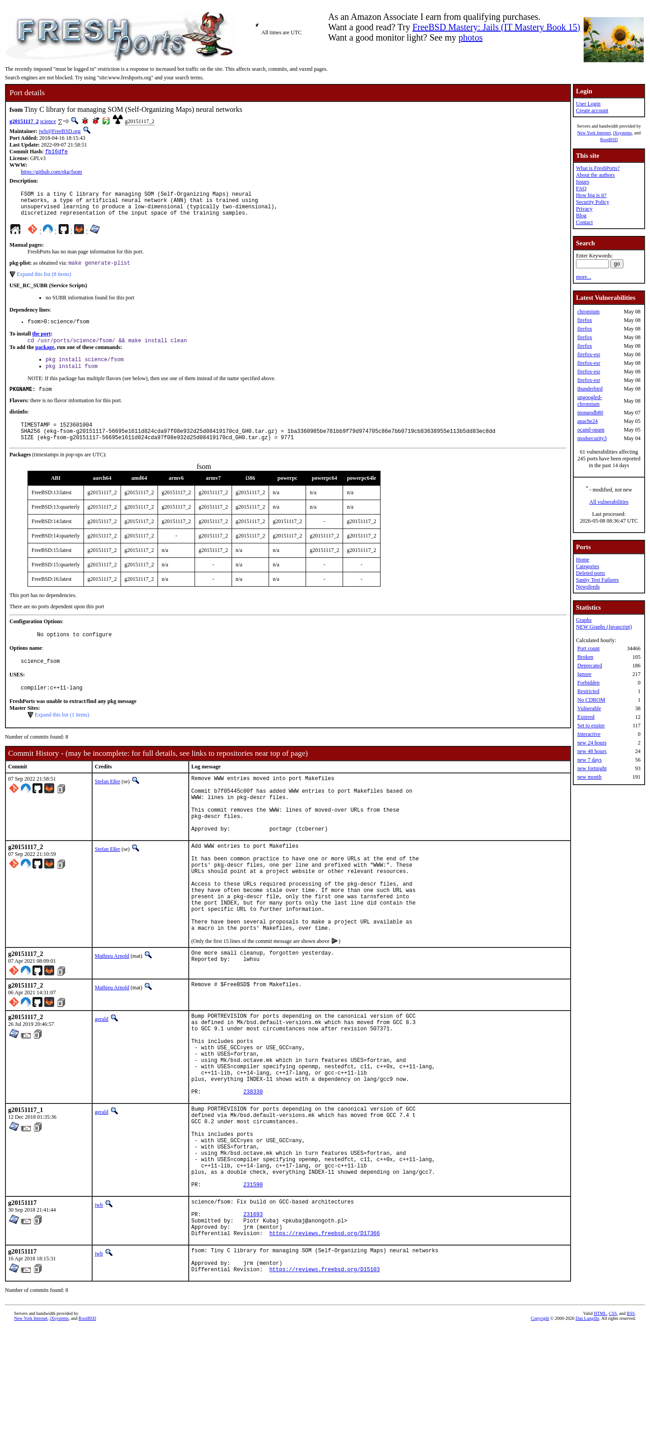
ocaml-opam (590, 430)
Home (582, 559)
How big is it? (591, 195)
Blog (581, 215)
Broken (585, 657)
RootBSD (609, 139)
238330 (253, 1161)
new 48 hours (592, 751)
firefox (584, 320)
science (48, 121)
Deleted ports (590, 573)
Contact (584, 222)
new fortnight (592, 768)
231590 (253, 1271)
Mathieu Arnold (112, 1008)
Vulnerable (589, 708)
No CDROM (591, 700)
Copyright (540, 1418)
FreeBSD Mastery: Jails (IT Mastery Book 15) (496, 27)
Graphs (584, 620)
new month (589, 777)
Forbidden (588, 683)
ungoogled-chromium (589, 400)
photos (471, 37)
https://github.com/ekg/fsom (51, 173)
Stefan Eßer (107, 802)
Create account (592, 110)
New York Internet (594, 132)
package (44, 357)
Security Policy (592, 202)
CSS (613, 1413)
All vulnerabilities (609, 502)
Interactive (588, 734)
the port (41, 342)
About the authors (595, 175)
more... (583, 277)
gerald (101, 1071)
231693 (253, 1305)
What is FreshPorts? (598, 168)
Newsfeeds (588, 587)
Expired (585, 717)
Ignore (584, 674)
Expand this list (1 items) (62, 735)
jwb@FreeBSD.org (60, 131)
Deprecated (589, 665)
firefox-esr (588, 354)
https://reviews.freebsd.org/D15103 (324, 1370)
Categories (587, 566)
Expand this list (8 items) (44, 281)
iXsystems (622, 132)
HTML (600, 1413)
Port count (588, 648)
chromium (588, 311)
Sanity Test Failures (597, 580)
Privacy (584, 209)
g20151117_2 (24, 121)
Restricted (588, 691)
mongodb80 (590, 412)
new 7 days (589, 760)
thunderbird (590, 389)
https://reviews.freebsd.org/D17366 (324, 1328)
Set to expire (591, 725)
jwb (99, 1292)
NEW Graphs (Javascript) (604, 627)
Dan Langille (587, 1418)
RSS (631, 1413)
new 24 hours (592, 743)
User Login (588, 104)
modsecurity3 (592, 438)
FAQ (581, 188)
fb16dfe (56, 152)
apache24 (587, 421)
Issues (582, 182)
